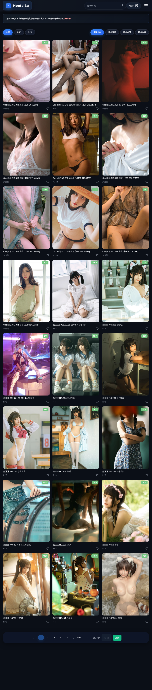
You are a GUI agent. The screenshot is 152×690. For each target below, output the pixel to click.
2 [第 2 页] (47, 639)
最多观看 (112, 32)
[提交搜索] (121, 5)
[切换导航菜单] (146, 6)
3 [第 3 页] (54, 639)
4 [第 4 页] (61, 639)
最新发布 (97, 32)
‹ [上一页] (33, 640)
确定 (117, 639)
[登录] (133, 5)
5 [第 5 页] (67, 639)
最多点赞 (127, 32)
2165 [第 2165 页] (78, 639)
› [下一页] (87, 640)
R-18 (30, 32)
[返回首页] (17, 5)
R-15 (19, 32)
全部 (8, 32)
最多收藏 (142, 32)
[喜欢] (48, 108)
